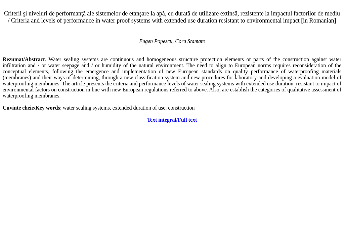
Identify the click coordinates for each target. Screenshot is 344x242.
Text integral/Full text (172, 120)
